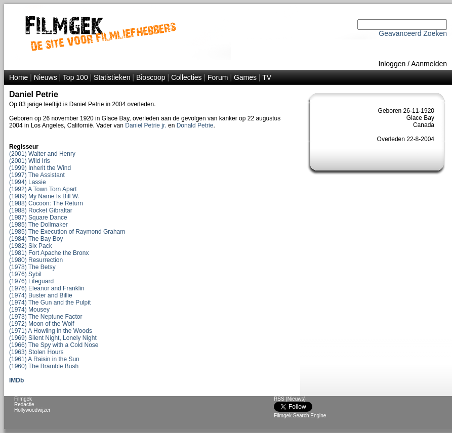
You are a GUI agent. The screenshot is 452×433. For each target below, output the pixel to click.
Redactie (24, 404)
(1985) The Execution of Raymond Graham (67, 231)
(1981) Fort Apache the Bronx (49, 252)
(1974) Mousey (29, 309)
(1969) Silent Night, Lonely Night (53, 337)
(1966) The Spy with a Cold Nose (54, 345)
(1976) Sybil (25, 274)
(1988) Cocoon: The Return (46, 203)
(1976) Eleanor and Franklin (47, 288)
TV (266, 77)
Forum (218, 77)
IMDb (16, 380)
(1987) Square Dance (38, 217)
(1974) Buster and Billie (40, 295)
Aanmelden (429, 64)
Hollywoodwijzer (32, 410)
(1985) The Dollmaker (38, 224)
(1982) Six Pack (30, 245)
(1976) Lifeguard (31, 281)
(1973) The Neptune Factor (46, 316)
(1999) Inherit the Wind (40, 167)
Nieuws (45, 77)
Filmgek (23, 399)
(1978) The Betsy (32, 267)
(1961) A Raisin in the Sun (44, 359)
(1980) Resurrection (36, 260)
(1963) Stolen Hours (36, 352)
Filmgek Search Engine (300, 415)
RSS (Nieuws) (290, 399)
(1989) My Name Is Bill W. (44, 196)
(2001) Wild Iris (29, 160)
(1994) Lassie (27, 182)
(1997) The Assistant (37, 175)
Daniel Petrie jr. (145, 125)
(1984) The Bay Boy (36, 238)
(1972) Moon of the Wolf (41, 323)
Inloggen (392, 64)
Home (18, 77)
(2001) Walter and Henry (42, 153)
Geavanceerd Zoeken (413, 33)
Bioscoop (151, 77)
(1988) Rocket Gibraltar (40, 210)
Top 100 (75, 77)
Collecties (186, 77)
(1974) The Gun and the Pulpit (50, 302)
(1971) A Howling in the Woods (50, 330)
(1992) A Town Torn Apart (43, 189)
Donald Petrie (195, 125)
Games (245, 77)
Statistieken (112, 77)
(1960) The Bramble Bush (43, 366)
